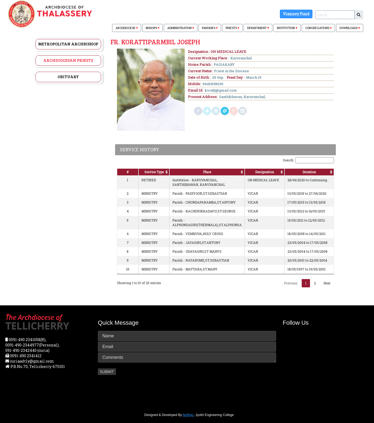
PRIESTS (232, 28)
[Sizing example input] (335, 14)
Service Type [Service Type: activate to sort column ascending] (154, 172)
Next (326, 283)
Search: (308, 160)
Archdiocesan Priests (68, 60)
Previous (291, 283)
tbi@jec (188, 415)
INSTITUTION (287, 28)
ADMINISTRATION (180, 28)
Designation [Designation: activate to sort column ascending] (264, 172)
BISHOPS (152, 28)
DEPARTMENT (258, 28)
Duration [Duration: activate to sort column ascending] (309, 172)
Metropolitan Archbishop (68, 43)
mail (225, 111)
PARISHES (210, 28)
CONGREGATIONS (318, 28)
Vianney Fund (296, 13)
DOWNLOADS (350, 28)
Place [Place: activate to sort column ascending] (207, 172)
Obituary (68, 76)
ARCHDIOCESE (127, 28)
